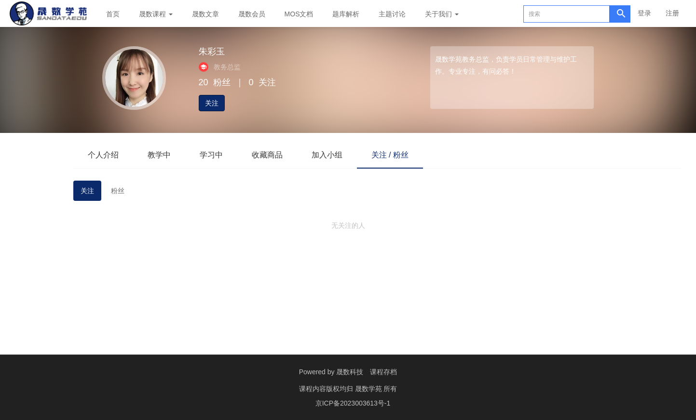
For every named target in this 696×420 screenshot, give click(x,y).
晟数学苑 (369, 389)
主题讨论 (392, 14)
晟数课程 (156, 14)
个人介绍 (103, 155)
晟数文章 (205, 14)
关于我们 (442, 14)
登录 (644, 13)
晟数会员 (251, 14)
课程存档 (383, 372)
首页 (113, 14)
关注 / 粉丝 (390, 155)
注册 (672, 13)
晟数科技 (349, 372)
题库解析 (345, 14)
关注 (211, 103)
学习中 (211, 155)
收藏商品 (267, 155)
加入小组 (327, 155)
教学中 (159, 155)
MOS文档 (299, 14)
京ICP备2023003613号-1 (353, 403)
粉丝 (117, 191)
